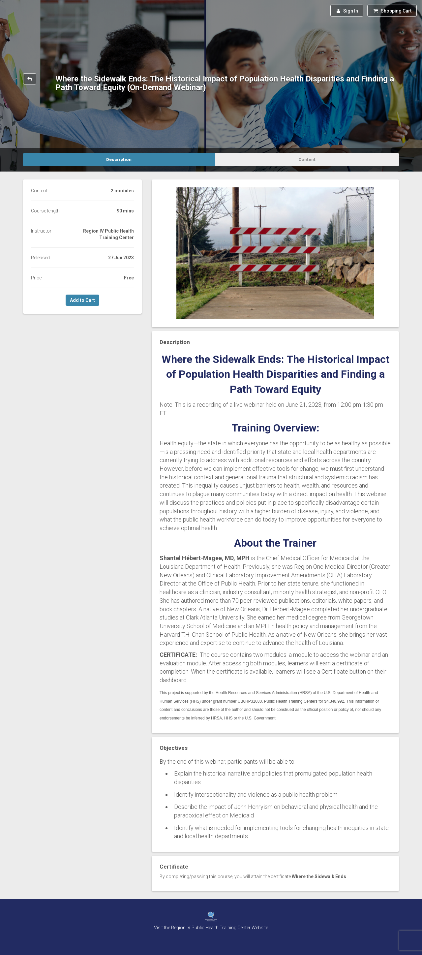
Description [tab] (119, 159)
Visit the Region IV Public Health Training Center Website (211, 927)
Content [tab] (307, 159)
